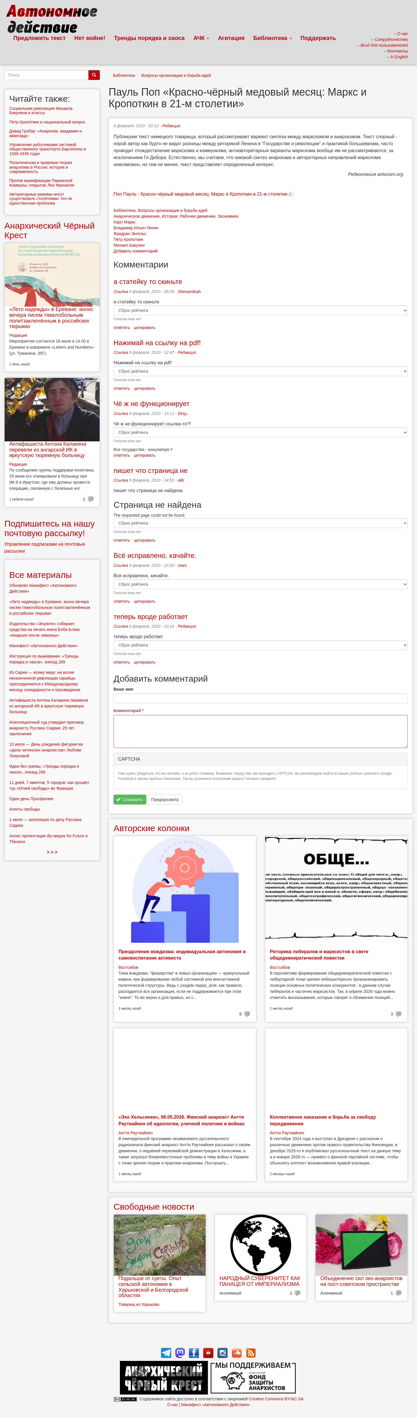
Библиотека (272, 38)
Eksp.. (183, 413)
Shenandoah (189, 291)
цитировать (144, 327)
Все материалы (40, 575)
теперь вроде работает (151, 616)
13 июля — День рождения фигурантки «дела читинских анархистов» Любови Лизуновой (46, 750)
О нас (172, 1404)
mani (182, 565)
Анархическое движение (137, 216)
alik (181, 480)
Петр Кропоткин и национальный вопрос (47, 122)
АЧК (201, 38)
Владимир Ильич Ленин (136, 227)
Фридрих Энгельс (130, 233)
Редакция (171, 125)
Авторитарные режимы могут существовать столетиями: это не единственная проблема (40, 198)
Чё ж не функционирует (152, 403)
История (170, 216)
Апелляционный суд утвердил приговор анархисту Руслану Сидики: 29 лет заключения (46, 728)
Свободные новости (154, 1206)
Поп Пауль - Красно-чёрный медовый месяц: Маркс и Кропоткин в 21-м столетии (200, 194)
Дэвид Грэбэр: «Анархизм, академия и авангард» (45, 133)
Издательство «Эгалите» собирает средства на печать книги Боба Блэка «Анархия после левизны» (44, 629)
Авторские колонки (151, 828)
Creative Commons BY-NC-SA (276, 1399)
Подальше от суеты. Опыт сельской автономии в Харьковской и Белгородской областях (153, 1286)
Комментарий (129, 710)
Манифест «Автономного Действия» (43, 645)
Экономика (228, 216)
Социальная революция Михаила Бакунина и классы (40, 110)
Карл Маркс (125, 222)
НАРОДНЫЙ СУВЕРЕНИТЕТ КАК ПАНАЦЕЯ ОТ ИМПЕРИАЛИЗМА (260, 1281)
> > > (52, 852)
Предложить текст (39, 38)
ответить (122, 327)
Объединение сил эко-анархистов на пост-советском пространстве (361, 1281)
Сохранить (129, 799)
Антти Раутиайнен (135, 1133)
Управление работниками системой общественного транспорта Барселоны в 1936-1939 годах (47, 149)
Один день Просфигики (31, 798)
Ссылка (121, 291)
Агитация (231, 38)
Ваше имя (123, 689)
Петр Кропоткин (128, 239)
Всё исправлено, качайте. (155, 555)
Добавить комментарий (136, 251)
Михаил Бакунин (129, 245)
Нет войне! (89, 38)
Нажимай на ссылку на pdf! (157, 343)
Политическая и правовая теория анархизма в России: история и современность (40, 167)
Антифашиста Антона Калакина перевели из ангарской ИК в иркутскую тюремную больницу (47, 449)
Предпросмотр (165, 799)
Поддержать (318, 38)
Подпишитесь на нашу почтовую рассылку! (49, 528)
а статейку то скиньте (149, 281)
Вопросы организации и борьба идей (176, 75)
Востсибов (128, 967)
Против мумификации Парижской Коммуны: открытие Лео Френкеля (41, 182)
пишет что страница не (151, 470)
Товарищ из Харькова (138, 1304)
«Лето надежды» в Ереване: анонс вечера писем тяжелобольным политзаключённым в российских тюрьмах (51, 317)
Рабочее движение (197, 216)
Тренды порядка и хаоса (149, 38)
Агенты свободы (24, 809)
